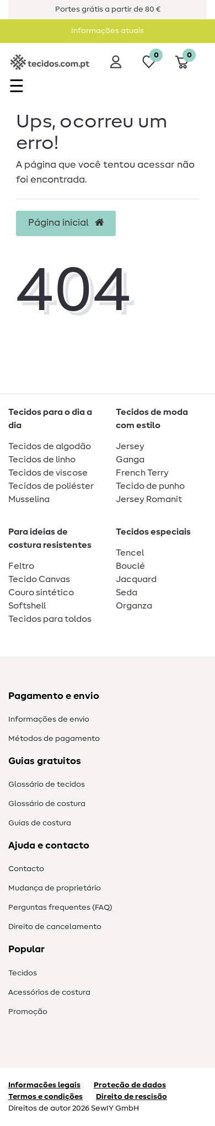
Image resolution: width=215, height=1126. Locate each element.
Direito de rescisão (131, 1097)
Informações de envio (48, 719)
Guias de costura (39, 823)
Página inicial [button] (66, 223)
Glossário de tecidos (46, 784)
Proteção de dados (130, 1085)
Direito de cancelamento (54, 927)
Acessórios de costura (49, 992)
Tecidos (22, 973)
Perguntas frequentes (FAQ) (60, 907)
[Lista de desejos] (148, 62)
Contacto (26, 869)
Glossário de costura (46, 804)
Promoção (27, 1012)
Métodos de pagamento (54, 739)
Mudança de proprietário (54, 888)
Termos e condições (45, 1097)
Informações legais (44, 1085)
